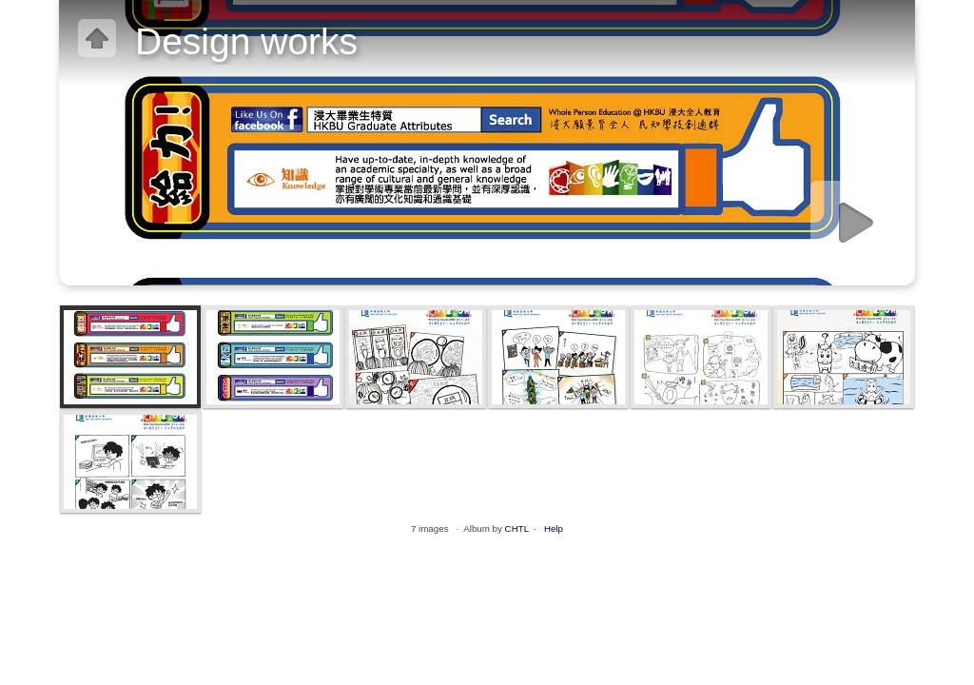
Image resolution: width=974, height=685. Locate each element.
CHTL (517, 528)
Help (553, 528)
